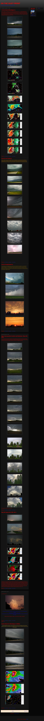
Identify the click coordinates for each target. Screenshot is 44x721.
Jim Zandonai (33, 13)
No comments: (14, 156)
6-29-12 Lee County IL (6, 158)
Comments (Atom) (16, 713)
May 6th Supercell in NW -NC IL (8, 512)
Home (13, 711)
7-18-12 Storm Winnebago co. (8, 10)
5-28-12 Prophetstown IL (7, 264)
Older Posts (26, 711)
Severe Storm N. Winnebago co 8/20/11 (10, 623)
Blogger (27, 719)
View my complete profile (33, 15)
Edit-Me (39, 8)
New (4, 621)
